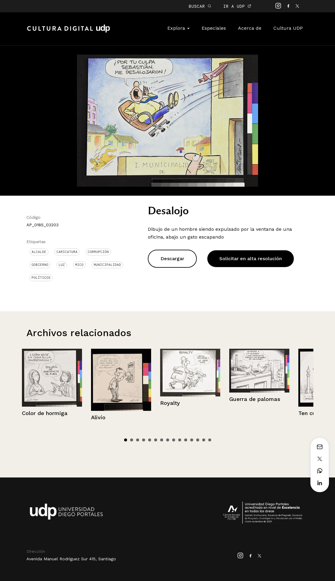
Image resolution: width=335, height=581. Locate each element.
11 (185, 439)
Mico (79, 265)
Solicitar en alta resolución (250, 258)
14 (203, 439)
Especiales (214, 28)
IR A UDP (237, 6)
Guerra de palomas (254, 399)
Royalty (170, 403)
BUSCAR (200, 6)
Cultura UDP (288, 28)
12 (191, 439)
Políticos (41, 277)
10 (179, 439)
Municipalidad (107, 265)
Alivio (98, 417)
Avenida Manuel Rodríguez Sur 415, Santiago (71, 558)
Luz (62, 265)
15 (209, 439)
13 (197, 439)
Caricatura (67, 252)
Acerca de (249, 28)
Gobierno (40, 265)
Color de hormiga (45, 413)
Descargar (172, 258)
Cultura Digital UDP (68, 31)
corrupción (98, 252)
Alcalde (39, 252)
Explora (178, 28)
